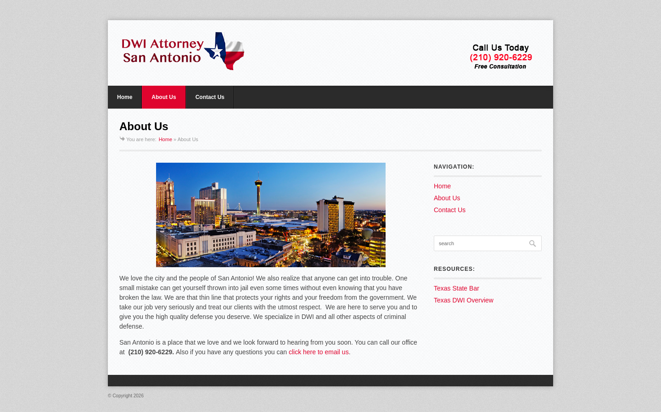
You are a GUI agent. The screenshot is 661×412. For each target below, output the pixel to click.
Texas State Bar (456, 288)
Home (124, 97)
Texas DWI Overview (463, 300)
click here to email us (319, 352)
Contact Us (210, 97)
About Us (163, 97)
